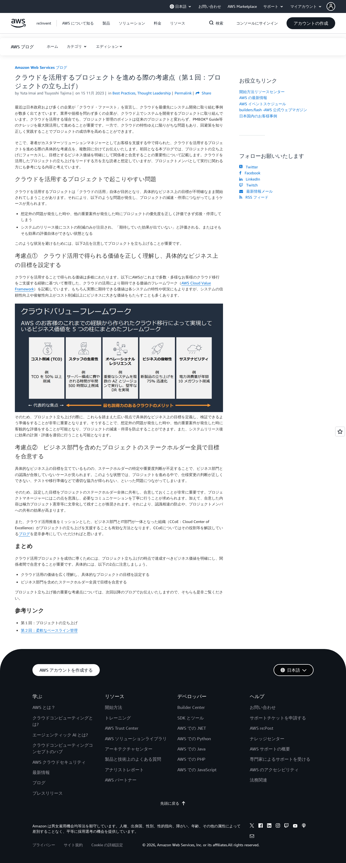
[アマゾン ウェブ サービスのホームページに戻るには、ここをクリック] (18, 26)
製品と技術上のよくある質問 (133, 759)
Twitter (248, 167)
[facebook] (260, 826)
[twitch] (286, 826)
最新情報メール (256, 191)
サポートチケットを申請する (278, 718)
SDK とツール (190, 718)
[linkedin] (269, 826)
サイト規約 (73, 844)
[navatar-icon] (331, 6)
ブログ (24, 533)
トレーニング (118, 718)
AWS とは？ (43, 707)
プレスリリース (47, 793)
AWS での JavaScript (197, 769)
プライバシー (43, 844)
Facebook (249, 173)
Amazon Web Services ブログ (41, 67)
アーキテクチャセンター (128, 749)
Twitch (248, 185)
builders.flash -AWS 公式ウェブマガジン (273, 109)
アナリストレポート (124, 769)
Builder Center (191, 707)
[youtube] (295, 826)
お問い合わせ (263, 707)
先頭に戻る (173, 803)
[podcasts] (304, 826)
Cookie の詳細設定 (107, 844)
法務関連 (258, 780)
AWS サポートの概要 (270, 749)
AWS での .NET (191, 728)
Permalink (183, 93)
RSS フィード (253, 197)
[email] (252, 837)
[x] (252, 826)
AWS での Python (194, 738)
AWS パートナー (121, 780)
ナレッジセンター (267, 738)
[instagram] (278, 826)
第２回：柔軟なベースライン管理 (49, 630)
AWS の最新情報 (253, 97)
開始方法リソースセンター (262, 91)
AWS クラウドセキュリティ (59, 762)
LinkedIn (249, 179)
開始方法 (113, 707)
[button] (336, 6)
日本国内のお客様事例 (258, 116)
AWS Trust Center (121, 728)
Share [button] (203, 93)
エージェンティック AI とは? (60, 735)
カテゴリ (75, 46)
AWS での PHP (191, 759)
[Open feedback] (340, 431)
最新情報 (41, 772)
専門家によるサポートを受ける (280, 759)
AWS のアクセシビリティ (274, 769)
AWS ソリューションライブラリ (136, 738)
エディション (107, 46)
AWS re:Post (261, 728)
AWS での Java (191, 749)
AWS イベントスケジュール (262, 103)
